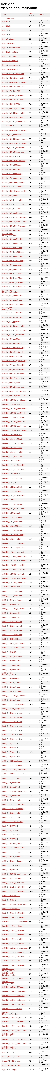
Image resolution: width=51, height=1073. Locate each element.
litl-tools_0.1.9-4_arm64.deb (12, 261)
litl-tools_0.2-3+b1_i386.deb (12, 282)
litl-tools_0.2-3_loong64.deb (12, 200)
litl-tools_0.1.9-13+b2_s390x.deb (14, 143)
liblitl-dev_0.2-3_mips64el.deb (13, 552)
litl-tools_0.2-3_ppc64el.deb (12, 322)
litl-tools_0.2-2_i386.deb (11, 230)
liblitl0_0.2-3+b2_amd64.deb (12, 730)
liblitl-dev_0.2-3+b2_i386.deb (12, 404)
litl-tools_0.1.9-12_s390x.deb (12, 352)
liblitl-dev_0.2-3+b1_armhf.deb (13, 565)
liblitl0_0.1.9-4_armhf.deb (11, 600)
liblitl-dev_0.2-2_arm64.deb (12, 487)
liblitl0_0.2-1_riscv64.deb (11, 896)
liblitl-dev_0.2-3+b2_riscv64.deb (14, 422)
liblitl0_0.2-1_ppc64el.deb (11, 861)
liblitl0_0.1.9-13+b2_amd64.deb (13, 791)
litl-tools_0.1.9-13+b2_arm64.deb (14, 191)
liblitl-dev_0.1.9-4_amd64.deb (13, 961)
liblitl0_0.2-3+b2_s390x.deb (12, 682)
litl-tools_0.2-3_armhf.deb (11, 135)
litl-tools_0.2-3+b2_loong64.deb (13, 121)
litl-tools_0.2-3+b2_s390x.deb (13, 91)
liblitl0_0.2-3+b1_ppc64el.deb (13, 883)
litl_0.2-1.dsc (6, 21)
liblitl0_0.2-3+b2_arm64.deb (12, 643)
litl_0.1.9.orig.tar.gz (9, 1070)
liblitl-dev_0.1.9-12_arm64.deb (13, 996)
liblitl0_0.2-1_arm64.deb (11, 678)
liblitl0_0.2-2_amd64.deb (11, 787)
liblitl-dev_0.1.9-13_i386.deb (12, 987)
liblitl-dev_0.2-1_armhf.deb (12, 456)
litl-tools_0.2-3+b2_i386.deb (12, 95)
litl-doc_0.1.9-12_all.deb (11, 1061)
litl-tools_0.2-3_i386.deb (11, 169)
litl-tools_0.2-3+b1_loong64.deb (13, 287)
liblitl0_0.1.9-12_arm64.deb (12, 765)
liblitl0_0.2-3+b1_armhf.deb (12, 622)
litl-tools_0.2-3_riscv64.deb (12, 248)
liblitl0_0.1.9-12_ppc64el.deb (12, 891)
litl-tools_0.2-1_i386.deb (11, 208)
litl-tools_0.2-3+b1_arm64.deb (13, 335)
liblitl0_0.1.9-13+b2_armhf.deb (13, 609)
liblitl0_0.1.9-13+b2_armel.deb (13, 652)
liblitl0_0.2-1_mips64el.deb (12, 713)
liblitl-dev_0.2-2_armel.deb (12, 474)
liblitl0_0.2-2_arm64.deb (11, 687)
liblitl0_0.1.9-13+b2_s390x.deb (13, 769)
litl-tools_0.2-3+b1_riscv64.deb (13, 330)
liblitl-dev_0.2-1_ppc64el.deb (12, 465)
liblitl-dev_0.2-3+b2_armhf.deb (13, 417)
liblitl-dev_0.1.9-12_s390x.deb (13, 965)
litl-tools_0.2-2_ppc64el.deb (12, 343)
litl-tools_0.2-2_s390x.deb (11, 187)
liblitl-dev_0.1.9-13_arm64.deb (13, 943)
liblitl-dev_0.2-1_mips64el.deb (13, 469)
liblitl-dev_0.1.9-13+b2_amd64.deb (9, 983)
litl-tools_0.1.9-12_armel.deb (12, 356)
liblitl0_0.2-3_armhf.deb (10, 617)
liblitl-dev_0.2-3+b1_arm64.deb (13, 561)
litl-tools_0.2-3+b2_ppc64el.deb (13, 217)
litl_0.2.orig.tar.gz (8, 1052)
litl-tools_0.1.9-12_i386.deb (12, 382)
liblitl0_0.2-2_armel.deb (10, 665)
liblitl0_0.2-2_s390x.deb (11, 752)
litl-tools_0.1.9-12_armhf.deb (12, 304)
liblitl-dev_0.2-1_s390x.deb (12, 448)
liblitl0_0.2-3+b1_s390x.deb (12, 778)
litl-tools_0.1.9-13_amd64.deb (13, 117)
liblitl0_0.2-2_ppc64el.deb (11, 865)
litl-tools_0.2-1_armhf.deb (11, 174)
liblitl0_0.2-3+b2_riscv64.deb (12, 887)
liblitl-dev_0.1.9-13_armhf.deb (13, 917)
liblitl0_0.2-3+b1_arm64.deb (12, 704)
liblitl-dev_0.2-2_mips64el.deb (13, 509)
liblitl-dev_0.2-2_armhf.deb (12, 478)
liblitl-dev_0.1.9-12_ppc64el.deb (14, 1043)
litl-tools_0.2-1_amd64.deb (12, 243)
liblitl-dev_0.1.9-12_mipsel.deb (13, 1026)
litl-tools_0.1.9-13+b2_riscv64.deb (9, 235)
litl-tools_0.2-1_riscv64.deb (12, 300)
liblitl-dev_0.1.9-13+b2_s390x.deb (8, 970)
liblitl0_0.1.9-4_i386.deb (11, 835)
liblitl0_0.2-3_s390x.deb (11, 756)
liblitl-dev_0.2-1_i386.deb (11, 461)
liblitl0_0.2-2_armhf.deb (10, 613)
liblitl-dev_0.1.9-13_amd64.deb (13, 952)
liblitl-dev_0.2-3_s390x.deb (12, 526)
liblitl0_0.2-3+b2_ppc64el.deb (13, 856)
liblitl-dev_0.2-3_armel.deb (12, 513)
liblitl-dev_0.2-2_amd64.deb (12, 504)
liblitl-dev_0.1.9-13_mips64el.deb (14, 1004)
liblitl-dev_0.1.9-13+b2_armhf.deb (14, 922)
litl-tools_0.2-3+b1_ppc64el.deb (13, 361)
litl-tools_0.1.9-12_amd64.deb (13, 374)
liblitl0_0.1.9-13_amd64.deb (12, 717)
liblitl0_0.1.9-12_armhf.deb (12, 635)
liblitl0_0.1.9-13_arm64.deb (12, 656)
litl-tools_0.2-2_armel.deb (11, 269)
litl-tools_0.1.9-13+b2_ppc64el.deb (9, 308)
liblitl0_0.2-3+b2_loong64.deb (13, 709)
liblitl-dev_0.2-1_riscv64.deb (12, 443)
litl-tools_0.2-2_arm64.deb (11, 313)
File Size (30, 14)
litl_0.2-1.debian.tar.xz (10, 52)
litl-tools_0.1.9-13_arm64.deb (13, 108)
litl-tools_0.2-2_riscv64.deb (12, 317)
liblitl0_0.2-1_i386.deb (10, 826)
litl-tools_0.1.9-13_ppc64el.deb (13, 226)
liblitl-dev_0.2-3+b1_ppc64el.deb (14, 569)
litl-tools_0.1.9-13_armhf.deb (12, 78)
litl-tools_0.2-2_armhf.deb (11, 195)
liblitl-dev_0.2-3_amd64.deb (12, 530)
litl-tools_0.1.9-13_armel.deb (12, 100)
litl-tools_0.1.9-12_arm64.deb (13, 378)
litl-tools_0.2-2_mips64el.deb (12, 369)
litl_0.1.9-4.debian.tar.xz (11, 48)
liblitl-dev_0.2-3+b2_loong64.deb (14, 430)
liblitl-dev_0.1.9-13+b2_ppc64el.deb (9, 1035)
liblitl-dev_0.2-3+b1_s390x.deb (13, 556)
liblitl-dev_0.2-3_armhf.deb (12, 522)
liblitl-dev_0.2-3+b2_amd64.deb (13, 413)
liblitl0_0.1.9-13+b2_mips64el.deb (10, 674)
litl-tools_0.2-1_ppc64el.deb (12, 339)
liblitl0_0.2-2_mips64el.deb (12, 726)
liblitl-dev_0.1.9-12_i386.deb (12, 1022)
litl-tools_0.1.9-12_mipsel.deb (13, 387)
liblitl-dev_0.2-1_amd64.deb (12, 452)
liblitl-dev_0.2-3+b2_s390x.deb (13, 409)
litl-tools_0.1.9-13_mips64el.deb (14, 221)
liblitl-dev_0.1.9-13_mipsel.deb (13, 991)
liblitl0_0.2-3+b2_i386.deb (11, 817)
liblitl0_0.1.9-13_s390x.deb (12, 639)
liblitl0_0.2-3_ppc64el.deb (11, 869)
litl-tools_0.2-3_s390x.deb (11, 156)
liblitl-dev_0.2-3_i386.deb (11, 539)
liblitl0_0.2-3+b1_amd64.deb (12, 809)
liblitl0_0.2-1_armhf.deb (10, 604)
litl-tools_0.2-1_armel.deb (11, 265)
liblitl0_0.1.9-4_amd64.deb (12, 800)
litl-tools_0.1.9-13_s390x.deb (12, 87)
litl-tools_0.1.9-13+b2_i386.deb (13, 161)
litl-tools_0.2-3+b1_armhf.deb (13, 204)
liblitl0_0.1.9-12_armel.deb (12, 739)
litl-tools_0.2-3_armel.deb (11, 178)
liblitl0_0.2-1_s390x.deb (11, 748)
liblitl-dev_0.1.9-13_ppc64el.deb (14, 1030)
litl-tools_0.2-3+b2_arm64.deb (13, 148)
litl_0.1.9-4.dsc (7, 34)
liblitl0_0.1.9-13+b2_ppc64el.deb (14, 874)
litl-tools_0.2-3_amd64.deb (12, 213)
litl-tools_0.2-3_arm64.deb (11, 239)
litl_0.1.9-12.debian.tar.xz (11, 65)
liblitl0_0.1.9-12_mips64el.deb (13, 774)
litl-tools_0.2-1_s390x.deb (11, 165)
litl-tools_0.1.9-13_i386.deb (12, 104)
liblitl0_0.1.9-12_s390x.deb (12, 761)
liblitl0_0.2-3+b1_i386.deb (11, 852)
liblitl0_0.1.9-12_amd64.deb (12, 822)
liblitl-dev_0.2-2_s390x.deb (12, 482)
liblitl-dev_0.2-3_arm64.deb (12, 517)
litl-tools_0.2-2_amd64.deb (12, 256)
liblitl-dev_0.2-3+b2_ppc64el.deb (14, 426)
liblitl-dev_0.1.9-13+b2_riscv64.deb (9, 1048)
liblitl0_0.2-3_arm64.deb (11, 700)
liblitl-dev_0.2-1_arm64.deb (12, 439)
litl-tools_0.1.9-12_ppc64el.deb (13, 395)
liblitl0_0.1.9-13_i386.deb (11, 813)
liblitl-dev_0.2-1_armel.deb (12, 435)
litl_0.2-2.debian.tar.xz (10, 56)
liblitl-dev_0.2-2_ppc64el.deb (12, 495)
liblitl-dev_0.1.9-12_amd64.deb (13, 1000)
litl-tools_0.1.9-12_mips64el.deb (14, 391)
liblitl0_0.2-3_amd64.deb (11, 796)
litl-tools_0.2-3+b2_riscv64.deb (13, 139)
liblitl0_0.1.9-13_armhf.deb (12, 596)
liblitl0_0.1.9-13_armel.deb (12, 630)
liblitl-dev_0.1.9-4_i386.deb (12, 1009)
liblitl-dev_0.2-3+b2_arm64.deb (13, 400)
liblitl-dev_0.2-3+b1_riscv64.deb (14, 574)
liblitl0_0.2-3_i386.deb (10, 830)
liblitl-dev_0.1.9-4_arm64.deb (13, 956)
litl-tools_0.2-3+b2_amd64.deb (13, 113)
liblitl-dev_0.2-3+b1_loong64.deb (14, 578)
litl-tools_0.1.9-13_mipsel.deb (13, 152)
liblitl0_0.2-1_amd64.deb (11, 783)
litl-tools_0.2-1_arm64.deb (11, 295)
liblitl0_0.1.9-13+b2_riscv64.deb (14, 904)
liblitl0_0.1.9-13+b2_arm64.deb (13, 696)
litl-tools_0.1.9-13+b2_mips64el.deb (10, 291)
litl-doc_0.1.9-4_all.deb (10, 1056)
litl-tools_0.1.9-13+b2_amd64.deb (14, 182)
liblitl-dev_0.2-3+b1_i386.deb (12, 587)
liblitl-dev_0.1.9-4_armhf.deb (12, 926)
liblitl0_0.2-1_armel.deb (10, 661)
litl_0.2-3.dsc (6, 30)
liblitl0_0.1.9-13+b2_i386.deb (12, 843)
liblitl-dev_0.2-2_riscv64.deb (12, 500)
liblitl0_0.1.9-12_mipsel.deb (12, 722)
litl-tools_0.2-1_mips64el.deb (12, 365)
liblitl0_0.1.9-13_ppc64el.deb (12, 848)
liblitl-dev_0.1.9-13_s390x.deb (13, 930)
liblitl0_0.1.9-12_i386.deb (11, 878)
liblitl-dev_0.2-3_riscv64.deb (12, 535)
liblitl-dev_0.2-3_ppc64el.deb (12, 543)
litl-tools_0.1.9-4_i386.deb (11, 274)
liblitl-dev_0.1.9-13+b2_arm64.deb (9, 974)
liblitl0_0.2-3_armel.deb (10, 669)
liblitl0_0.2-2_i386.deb (10, 839)
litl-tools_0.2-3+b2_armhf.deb (13, 74)
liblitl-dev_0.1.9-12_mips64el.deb (14, 1039)
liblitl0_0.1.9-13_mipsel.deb (12, 626)
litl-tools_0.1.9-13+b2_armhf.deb (14, 82)
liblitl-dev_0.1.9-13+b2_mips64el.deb (10, 1013)
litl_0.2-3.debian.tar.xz (10, 61)
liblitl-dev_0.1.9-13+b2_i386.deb (14, 1017)
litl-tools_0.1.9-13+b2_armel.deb (14, 130)
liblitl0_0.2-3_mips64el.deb (12, 735)
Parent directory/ (8, 18)
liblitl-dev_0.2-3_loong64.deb (12, 548)
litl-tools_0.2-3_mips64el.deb (12, 348)
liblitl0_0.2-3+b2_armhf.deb (12, 591)
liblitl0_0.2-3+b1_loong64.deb (13, 804)
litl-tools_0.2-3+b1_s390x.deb (13, 252)
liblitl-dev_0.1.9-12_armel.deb (13, 978)
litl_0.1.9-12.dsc (8, 39)
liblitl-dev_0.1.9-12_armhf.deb (13, 935)
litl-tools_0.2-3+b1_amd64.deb (13, 326)
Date (40, 15)
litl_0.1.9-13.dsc (8, 43)
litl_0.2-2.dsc (6, 26)
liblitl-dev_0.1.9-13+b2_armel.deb (14, 948)
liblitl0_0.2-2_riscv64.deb (11, 900)
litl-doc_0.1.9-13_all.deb (11, 1065)
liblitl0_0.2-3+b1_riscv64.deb (12, 913)
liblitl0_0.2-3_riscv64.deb (11, 909)
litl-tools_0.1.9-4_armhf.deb (12, 126)
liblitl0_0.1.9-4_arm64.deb (11, 691)
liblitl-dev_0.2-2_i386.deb (11, 491)
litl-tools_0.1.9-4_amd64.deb (12, 278)
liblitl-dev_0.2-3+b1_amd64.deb (13, 582)
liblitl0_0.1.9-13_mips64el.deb (13, 648)
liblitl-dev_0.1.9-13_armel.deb (13, 939)
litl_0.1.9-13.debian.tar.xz (11, 69)
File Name (6, 15)
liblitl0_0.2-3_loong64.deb (11, 743)
